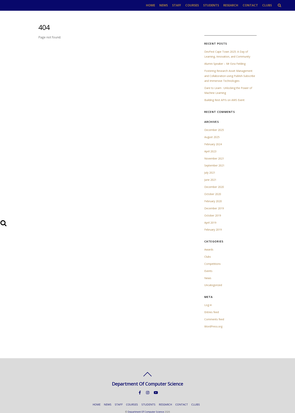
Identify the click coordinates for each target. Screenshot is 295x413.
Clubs (207, 246)
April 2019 (210, 212)
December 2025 (214, 119)
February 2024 (213, 133)
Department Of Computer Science (146, 401)
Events (208, 260)
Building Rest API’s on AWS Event (224, 89)
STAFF (183, 5)
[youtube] (155, 382)
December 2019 (214, 198)
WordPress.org (213, 316)
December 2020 (214, 176)
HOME (157, 5)
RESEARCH (238, 5)
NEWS (171, 5)
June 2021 (210, 169)
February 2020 (213, 190)
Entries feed (211, 301)
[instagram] (148, 382)
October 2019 (212, 205)
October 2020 (212, 183)
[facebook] (140, 382)
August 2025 (212, 126)
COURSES (199, 5)
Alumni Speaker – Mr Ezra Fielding (225, 53)
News (207, 267)
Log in (208, 294)
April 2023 (210, 141)
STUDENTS (218, 5)
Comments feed (214, 309)
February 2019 (213, 219)
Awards (209, 239)
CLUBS (274, 5)
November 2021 (214, 148)
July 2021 (209, 162)
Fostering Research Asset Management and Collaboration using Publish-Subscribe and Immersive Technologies (230, 65)
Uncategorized (213, 274)
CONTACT (257, 5)
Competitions (212, 253)
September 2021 (214, 155)
